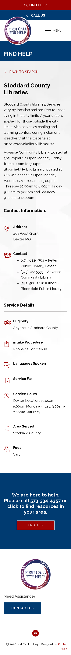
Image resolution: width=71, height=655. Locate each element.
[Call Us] (35, 15)
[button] (21, 72)
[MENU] (53, 30)
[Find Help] (35, 5)
